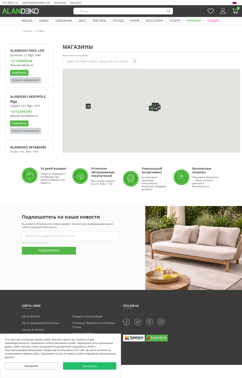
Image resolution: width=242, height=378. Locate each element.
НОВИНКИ (194, 20)
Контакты (75, 2)
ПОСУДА (118, 20)
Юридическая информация (34, 242)
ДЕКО (82, 20)
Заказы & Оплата (33, 329)
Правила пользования (87, 316)
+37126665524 (21, 61)
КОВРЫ (44, 20)
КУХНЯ (134, 20)
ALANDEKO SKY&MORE (28, 147)
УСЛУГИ (175, 20)
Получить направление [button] (25, 80)
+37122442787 (21, 111)
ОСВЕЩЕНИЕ (63, 20)
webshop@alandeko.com (36, 2)
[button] (236, 11)
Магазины (60, 2)
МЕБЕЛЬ (27, 20)
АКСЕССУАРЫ (154, 20)
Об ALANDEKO (31, 316)
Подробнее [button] (19, 72)
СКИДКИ (213, 20)
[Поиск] (123, 11)
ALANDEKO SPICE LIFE (27, 50)
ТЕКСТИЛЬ (99, 20)
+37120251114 (10, 2)
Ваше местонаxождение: (75, 55)
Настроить (31, 366)
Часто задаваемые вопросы (40, 323)
